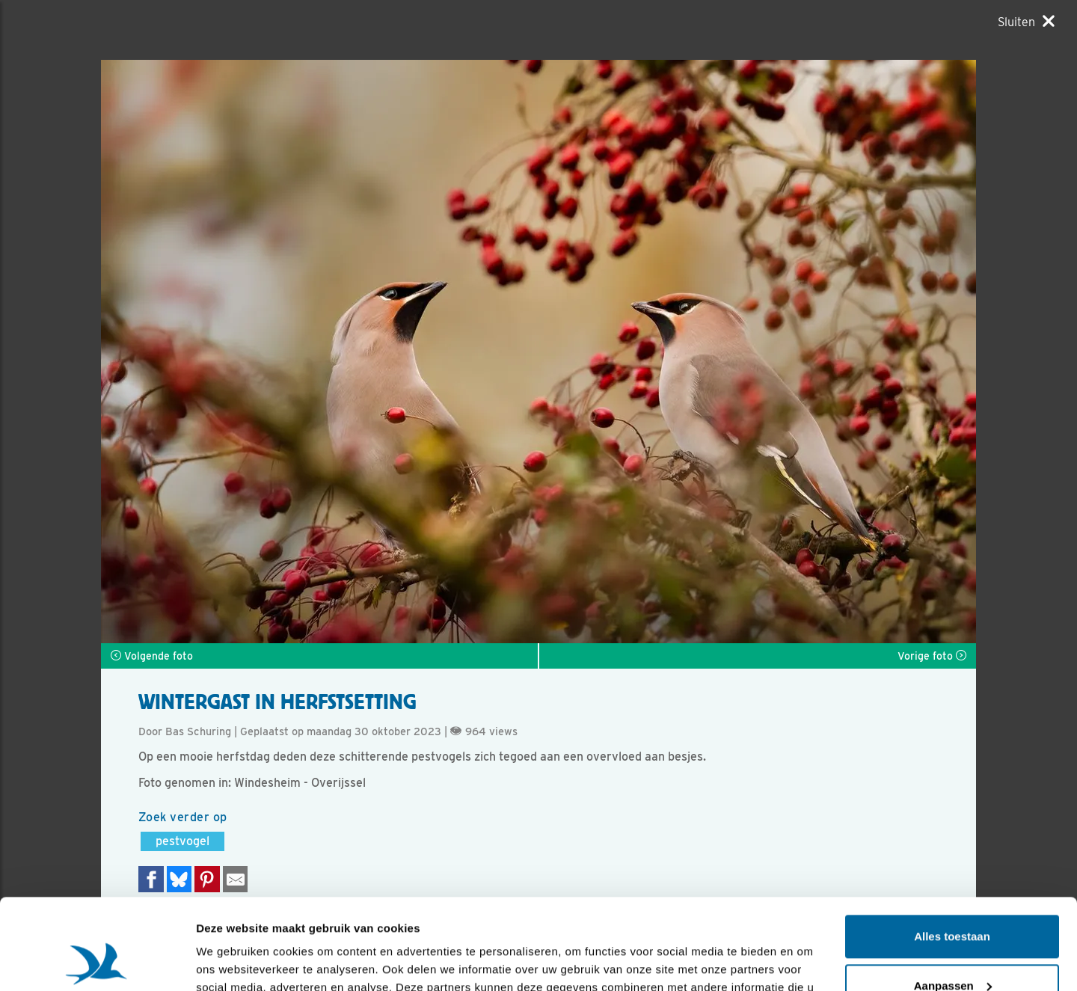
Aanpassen (953, 900)
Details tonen (231, 961)
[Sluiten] (1026, 21)
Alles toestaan (952, 851)
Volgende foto (152, 656)
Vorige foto (932, 656)
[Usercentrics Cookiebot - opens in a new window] (96, 962)
